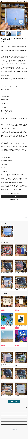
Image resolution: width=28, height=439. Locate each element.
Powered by (14, 429)
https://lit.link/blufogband (7, 160)
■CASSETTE (3, 413)
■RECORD (3, 410)
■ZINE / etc (3, 416)
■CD (2, 407)
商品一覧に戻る (14, 401)
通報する (26, 217)
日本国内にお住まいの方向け (14, 199)
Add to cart (14, 196)
